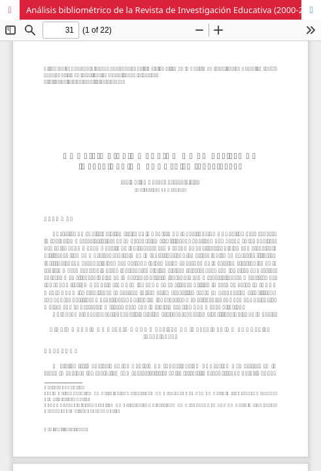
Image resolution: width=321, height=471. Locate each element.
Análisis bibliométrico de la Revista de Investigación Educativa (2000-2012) (173, 10)
